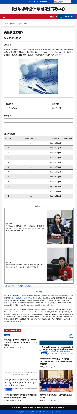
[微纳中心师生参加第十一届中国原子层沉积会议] (56, 381)
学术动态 (7, 335)
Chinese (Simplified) (58, 1)
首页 (13, 407)
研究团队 (40, 407)
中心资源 (54, 407)
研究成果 (33, 407)
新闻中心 (19, 407)
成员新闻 (44, 389)
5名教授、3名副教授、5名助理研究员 (20, 298)
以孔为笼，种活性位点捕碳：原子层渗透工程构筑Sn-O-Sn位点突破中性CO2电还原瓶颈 (20, 342)
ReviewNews (47, 412)
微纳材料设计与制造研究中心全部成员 (20, 286)
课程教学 (47, 407)
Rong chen (17, 108)
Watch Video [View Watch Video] (65, 16)
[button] (4, 16)
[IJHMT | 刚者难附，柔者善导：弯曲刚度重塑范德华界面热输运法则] (20, 381)
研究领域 (26, 407)
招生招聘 (61, 407)
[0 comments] (19, 348)
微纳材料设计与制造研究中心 (38, 8)
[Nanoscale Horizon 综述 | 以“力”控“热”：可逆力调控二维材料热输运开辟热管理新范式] (56, 345)
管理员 (7, 348)
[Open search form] (56, 16)
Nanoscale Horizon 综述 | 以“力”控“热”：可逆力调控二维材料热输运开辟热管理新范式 (56, 361)
